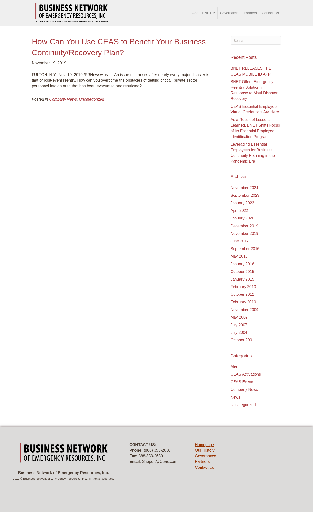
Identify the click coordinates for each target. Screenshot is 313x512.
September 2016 (245, 249)
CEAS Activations (246, 374)
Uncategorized (91, 99)
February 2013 (243, 287)
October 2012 (242, 294)
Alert (235, 367)
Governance (229, 13)
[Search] (256, 40)
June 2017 (240, 241)
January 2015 (242, 279)
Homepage (204, 445)
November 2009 (244, 310)
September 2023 (245, 195)
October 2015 (242, 272)
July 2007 (239, 325)
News (235, 397)
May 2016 (239, 256)
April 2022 (239, 210)
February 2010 (243, 302)
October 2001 (242, 340)
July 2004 (239, 332)
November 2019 (244, 233)
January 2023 (242, 203)
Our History (205, 450)
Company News (63, 99)
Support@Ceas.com (159, 461)
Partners (250, 13)
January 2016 (242, 264)
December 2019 (244, 226)
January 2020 (242, 218)
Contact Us (270, 13)
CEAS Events (242, 382)
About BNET (202, 13)
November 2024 (244, 188)
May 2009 (239, 317)
